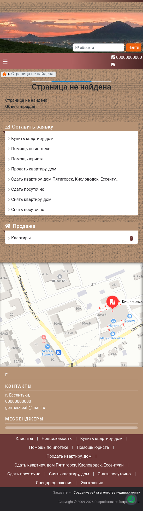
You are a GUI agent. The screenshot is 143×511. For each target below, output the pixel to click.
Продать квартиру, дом (69, 456)
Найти (134, 47)
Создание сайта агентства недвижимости (107, 492)
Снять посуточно (114, 473)
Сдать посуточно (23, 473)
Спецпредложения (54, 482)
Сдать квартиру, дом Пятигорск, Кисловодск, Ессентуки (68, 465)
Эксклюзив (92, 482)
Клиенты (24, 438)
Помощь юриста (93, 447)
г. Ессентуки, (17, 395)
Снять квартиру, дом (69, 473)
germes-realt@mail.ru (25, 407)
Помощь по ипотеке (48, 447)
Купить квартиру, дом (101, 438)
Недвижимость (56, 438)
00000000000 (129, 57)
